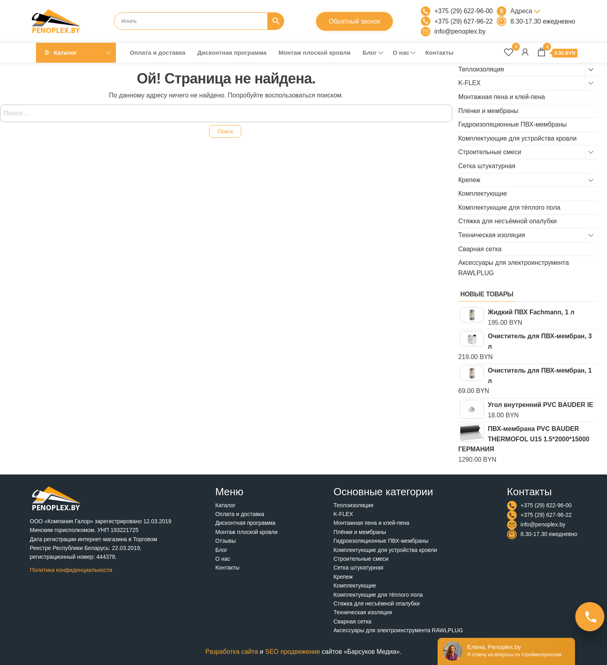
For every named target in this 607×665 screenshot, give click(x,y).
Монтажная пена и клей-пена (501, 96)
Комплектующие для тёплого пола (509, 207)
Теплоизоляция (481, 69)
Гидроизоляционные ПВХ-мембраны (512, 124)
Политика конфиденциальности (71, 570)
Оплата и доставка (157, 52)
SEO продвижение (292, 651)
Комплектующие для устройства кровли (517, 138)
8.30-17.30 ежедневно (542, 21)
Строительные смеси (489, 152)
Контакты (439, 52)
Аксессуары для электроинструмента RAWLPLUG (398, 630)
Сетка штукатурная (486, 166)
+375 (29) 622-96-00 (463, 11)
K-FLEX (469, 82)
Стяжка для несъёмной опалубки (507, 221)
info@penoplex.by (460, 31)
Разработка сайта (231, 651)
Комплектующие (482, 193)
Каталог (65, 52)
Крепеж (469, 180)
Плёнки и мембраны (488, 110)
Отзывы (225, 541)
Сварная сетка (480, 249)
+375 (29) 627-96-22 (463, 21)
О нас (401, 52)
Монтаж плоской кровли (314, 52)
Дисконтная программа (232, 52)
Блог (369, 52)
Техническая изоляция (491, 235)
